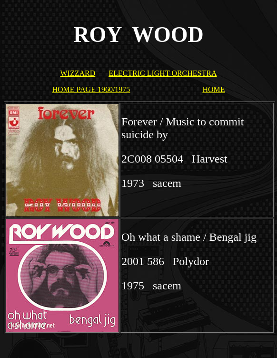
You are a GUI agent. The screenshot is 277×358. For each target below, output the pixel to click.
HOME (213, 89)
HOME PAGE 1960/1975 (91, 89)
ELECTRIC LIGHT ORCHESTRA (163, 73)
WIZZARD (77, 73)
